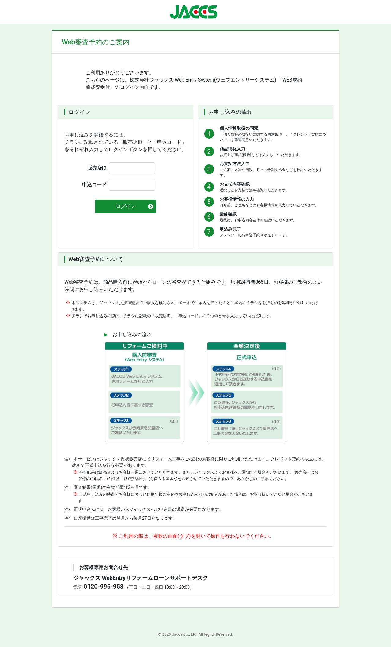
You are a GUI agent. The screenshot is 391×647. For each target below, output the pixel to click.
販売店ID (97, 168)
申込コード (94, 184)
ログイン (125, 206)
